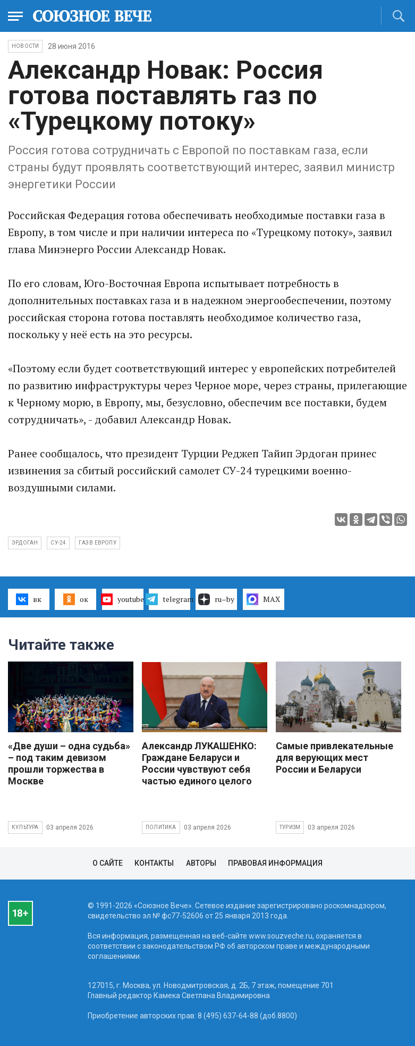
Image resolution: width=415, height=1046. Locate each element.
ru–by (216, 599)
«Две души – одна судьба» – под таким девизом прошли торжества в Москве (69, 763)
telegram (169, 599)
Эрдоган (25, 543)
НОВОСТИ (25, 46)
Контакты (154, 863)
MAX (263, 599)
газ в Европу (97, 543)
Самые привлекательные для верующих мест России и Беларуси (334, 757)
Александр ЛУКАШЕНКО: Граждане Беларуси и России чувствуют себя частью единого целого (199, 763)
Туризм (290, 827)
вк (28, 599)
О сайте (107, 863)
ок (75, 599)
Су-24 (58, 543)
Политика (161, 827)
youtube (122, 599)
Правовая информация (275, 863)
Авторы (201, 863)
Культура (25, 827)
